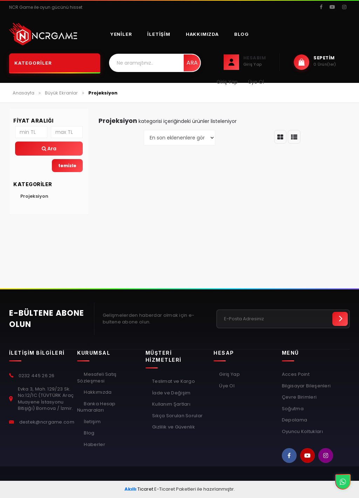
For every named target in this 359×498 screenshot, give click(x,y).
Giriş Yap (229, 374)
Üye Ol (227, 386)
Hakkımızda (202, 34)
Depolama (294, 420)
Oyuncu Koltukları (302, 431)
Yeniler (121, 34)
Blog (241, 34)
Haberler (94, 444)
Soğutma (293, 409)
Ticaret (138, 489)
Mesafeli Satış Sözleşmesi (97, 377)
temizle (67, 166)
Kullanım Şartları (170, 404)
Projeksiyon (34, 196)
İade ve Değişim (171, 393)
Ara (192, 63)
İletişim (158, 34)
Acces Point (296, 374)
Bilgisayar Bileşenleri (306, 386)
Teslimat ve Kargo (173, 381)
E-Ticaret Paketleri (175, 489)
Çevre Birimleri (299, 397)
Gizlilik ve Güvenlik (173, 427)
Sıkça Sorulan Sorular (177, 416)
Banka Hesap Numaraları (96, 407)
